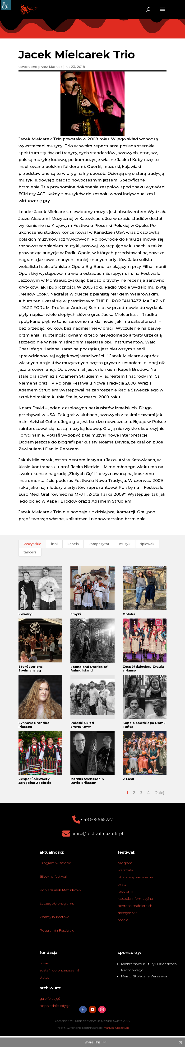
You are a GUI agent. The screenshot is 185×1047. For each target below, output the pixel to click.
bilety (122, 884)
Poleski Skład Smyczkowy (82, 724)
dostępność (127, 913)
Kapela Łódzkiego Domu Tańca (144, 724)
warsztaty (125, 870)
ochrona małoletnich (135, 906)
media (123, 920)
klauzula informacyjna (135, 898)
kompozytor (98, 544)
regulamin (126, 891)
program (125, 863)
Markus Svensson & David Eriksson (87, 781)
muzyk (124, 544)
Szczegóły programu (57, 903)
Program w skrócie (55, 863)
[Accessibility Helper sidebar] (6, 5)
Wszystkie (32, 544)
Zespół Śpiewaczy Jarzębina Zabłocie (34, 781)
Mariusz (55, 67)
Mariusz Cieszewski (117, 1027)
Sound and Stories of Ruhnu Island (89, 668)
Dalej (159, 792)
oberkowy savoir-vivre (135, 877)
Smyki (75, 614)
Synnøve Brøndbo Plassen (34, 724)
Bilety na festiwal (53, 876)
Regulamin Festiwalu (57, 930)
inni (54, 544)
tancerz (30, 552)
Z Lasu (128, 779)
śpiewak (147, 544)
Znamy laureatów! (54, 917)
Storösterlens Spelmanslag (30, 668)
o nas (44, 963)
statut (44, 977)
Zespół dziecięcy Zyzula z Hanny (143, 668)
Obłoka (129, 614)
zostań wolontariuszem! (59, 970)
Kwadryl (25, 614)
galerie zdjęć (50, 998)
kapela (73, 544)
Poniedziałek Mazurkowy (60, 890)
